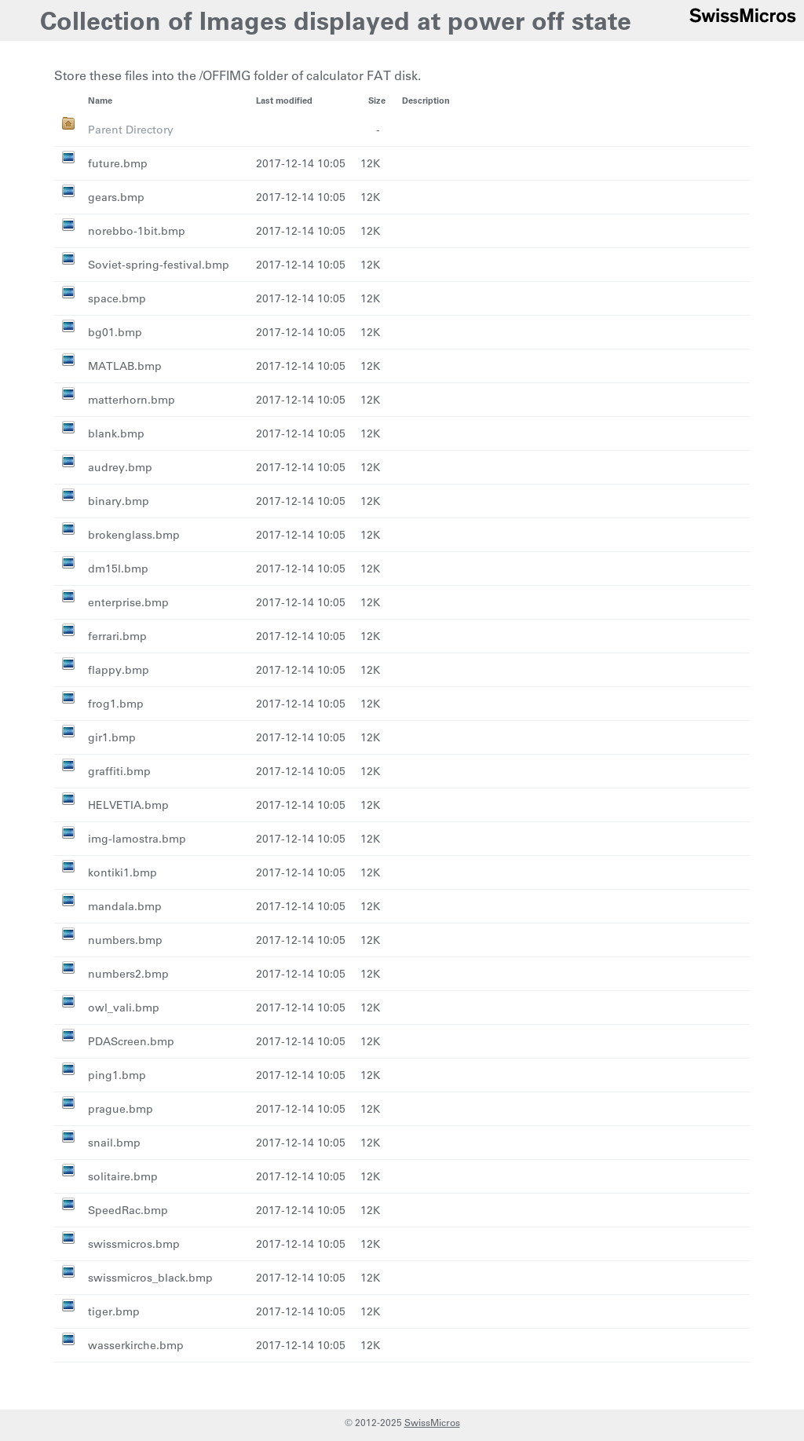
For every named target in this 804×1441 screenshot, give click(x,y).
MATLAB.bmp (125, 366)
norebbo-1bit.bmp (136, 231)
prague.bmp (120, 1109)
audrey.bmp (120, 467)
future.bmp (118, 163)
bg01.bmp (115, 332)
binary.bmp (118, 501)
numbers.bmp (125, 940)
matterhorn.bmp (131, 400)
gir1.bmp (112, 737)
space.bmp (117, 298)
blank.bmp (116, 433)
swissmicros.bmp (134, 1244)
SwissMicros (432, 1422)
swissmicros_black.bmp (150, 1278)
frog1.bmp (116, 704)
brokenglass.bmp (134, 535)
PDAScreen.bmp (131, 1041)
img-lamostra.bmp (137, 839)
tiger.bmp (114, 1311)
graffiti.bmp (119, 771)
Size (377, 100)
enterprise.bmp (128, 602)
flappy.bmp (118, 670)
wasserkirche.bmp (136, 1345)
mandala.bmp (125, 906)
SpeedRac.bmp (128, 1210)
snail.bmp (114, 1143)
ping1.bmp (117, 1075)
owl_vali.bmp (123, 1007)
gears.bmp (116, 197)
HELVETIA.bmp (128, 805)
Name (100, 100)
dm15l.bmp (118, 568)
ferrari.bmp (117, 636)
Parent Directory (131, 130)
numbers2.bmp (128, 974)
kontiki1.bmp (122, 872)
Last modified (284, 100)
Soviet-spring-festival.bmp (158, 265)
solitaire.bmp (123, 1176)
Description (426, 100)
